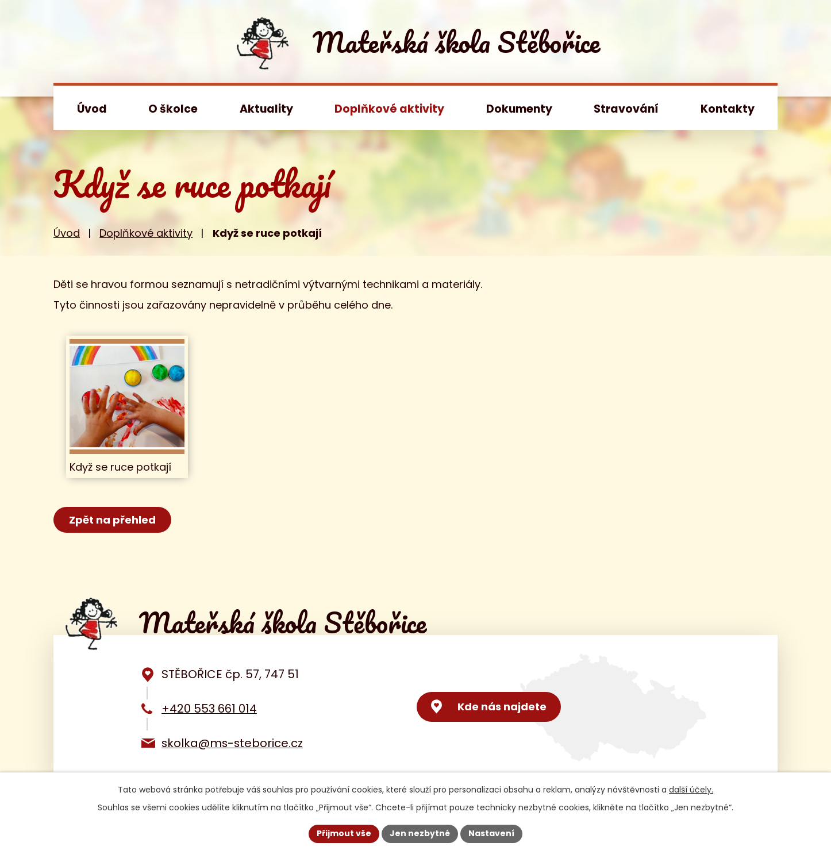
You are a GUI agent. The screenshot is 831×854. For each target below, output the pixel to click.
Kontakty (728, 109)
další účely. (691, 789)
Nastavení (491, 833)
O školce (173, 109)
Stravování (626, 109)
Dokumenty (519, 109)
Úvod (92, 109)
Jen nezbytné (420, 833)
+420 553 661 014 (209, 709)
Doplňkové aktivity (389, 109)
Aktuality (266, 109)
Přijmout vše (344, 833)
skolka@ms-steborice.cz (232, 743)
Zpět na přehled (112, 520)
